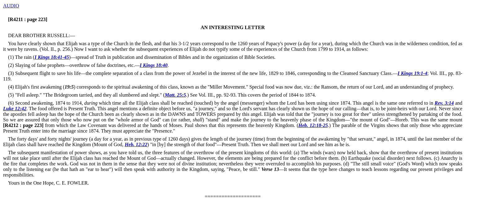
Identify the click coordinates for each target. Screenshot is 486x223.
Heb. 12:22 (136, 144)
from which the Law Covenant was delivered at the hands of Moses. (93, 125)
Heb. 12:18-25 (313, 125)
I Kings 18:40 (154, 65)
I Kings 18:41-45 (51, 57)
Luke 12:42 (14, 108)
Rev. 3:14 (444, 103)
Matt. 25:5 (175, 95)
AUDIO (11, 5)
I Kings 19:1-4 (412, 73)
